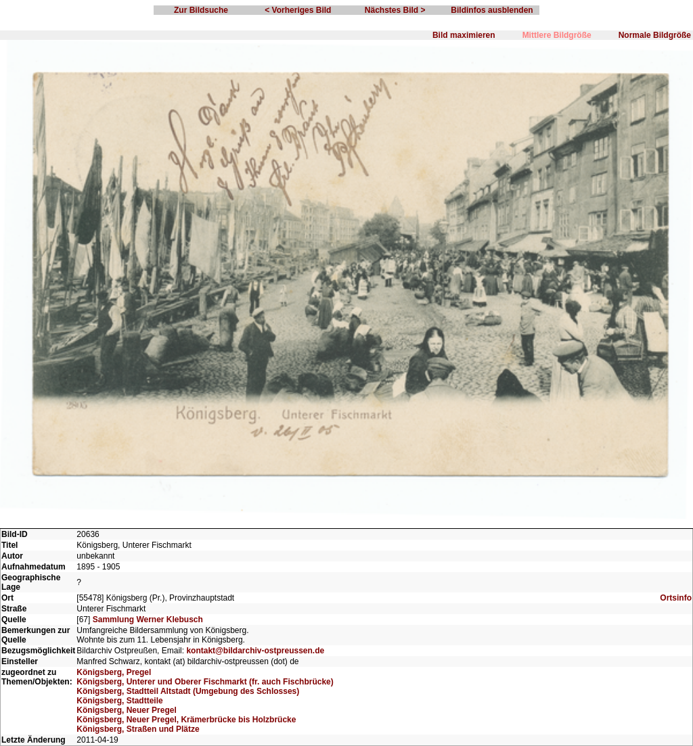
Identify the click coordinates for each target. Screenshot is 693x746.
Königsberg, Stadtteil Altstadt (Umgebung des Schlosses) (187, 691)
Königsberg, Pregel (113, 672)
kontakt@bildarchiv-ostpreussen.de (255, 650)
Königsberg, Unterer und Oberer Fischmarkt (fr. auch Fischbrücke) (204, 681)
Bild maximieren (463, 35)
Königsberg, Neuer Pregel (126, 710)
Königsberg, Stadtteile (119, 700)
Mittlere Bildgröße (556, 35)
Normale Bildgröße (655, 35)
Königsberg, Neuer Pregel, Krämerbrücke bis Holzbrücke (186, 719)
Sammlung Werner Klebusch (148, 619)
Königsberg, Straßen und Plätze (137, 729)
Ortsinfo (676, 598)
